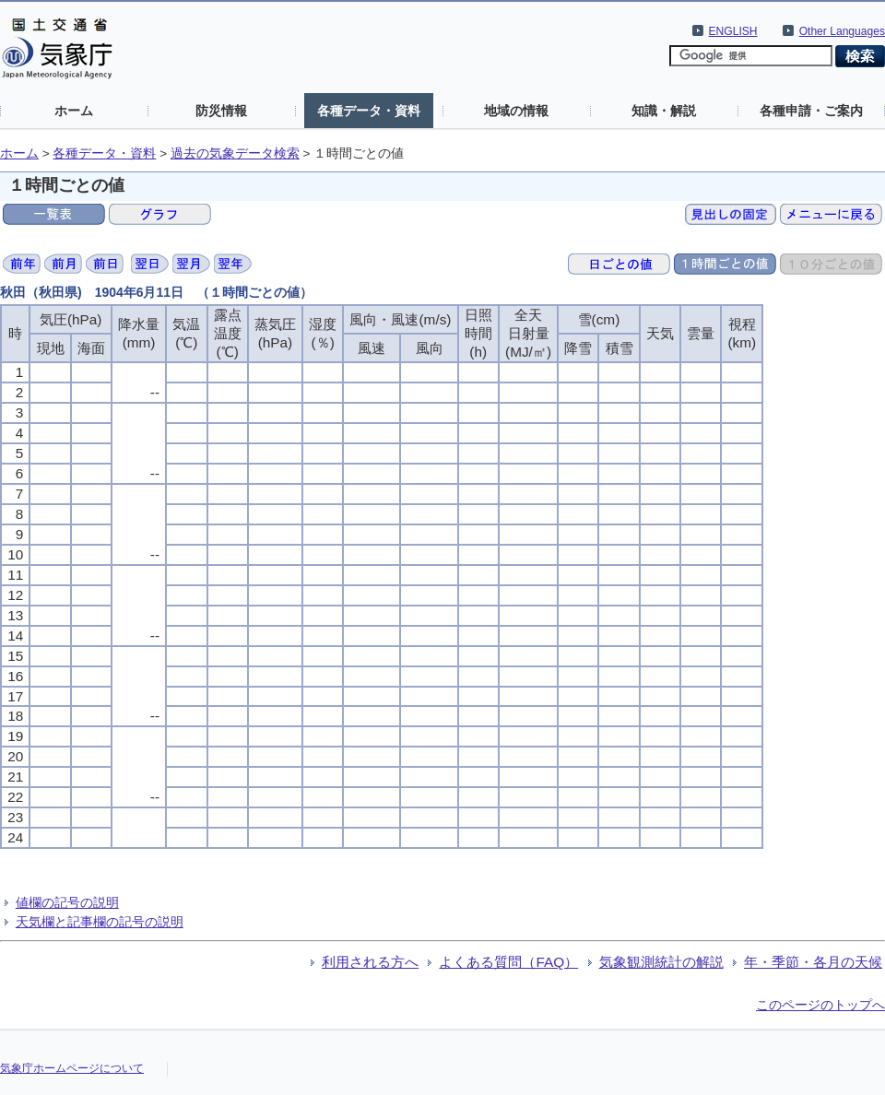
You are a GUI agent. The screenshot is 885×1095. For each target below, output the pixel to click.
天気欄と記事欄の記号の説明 (99, 921)
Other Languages (842, 31)
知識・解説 (663, 110)
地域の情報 (516, 110)
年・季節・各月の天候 (813, 962)
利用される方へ (370, 962)
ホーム (73, 110)
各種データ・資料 (368, 110)
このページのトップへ (820, 1004)
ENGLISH (733, 31)
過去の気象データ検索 (235, 153)
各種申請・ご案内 (811, 110)
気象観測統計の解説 (661, 962)
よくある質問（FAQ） (508, 962)
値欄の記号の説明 (67, 902)
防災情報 (221, 110)
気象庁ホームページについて (72, 1068)
